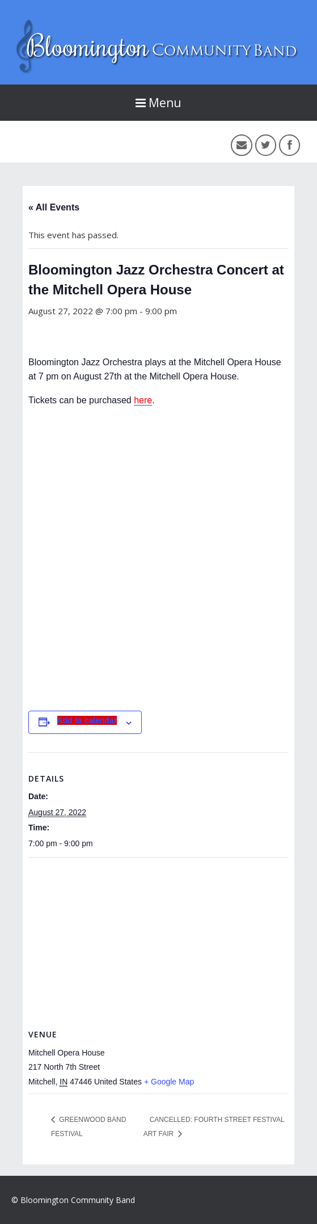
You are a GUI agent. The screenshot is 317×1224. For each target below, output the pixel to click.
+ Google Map (169, 1081)
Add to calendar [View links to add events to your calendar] (87, 720)
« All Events (53, 207)
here (143, 400)
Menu (158, 103)
